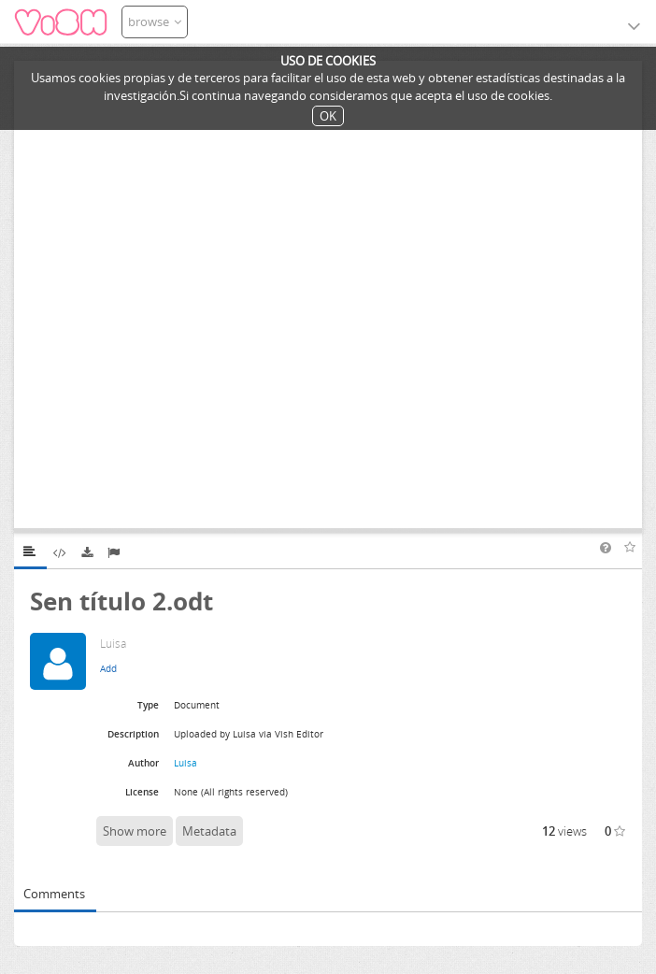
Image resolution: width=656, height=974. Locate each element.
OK (328, 115)
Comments (54, 893)
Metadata (209, 831)
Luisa (185, 762)
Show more (134, 831)
